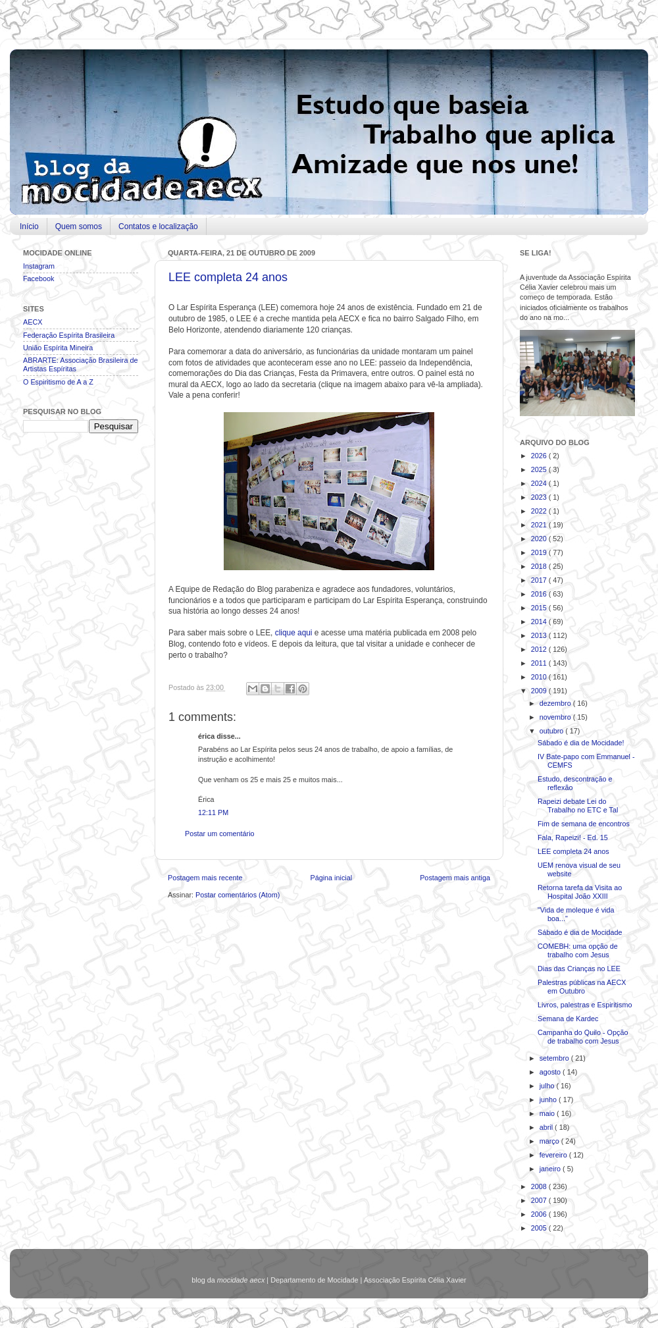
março (550, 1141)
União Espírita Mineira (58, 348)
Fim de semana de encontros (584, 824)
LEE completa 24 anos (228, 277)
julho (548, 1086)
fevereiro (554, 1155)
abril (547, 1127)
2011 (540, 663)
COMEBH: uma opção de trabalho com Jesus (578, 950)
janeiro (551, 1169)
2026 (540, 456)
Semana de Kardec (568, 1019)
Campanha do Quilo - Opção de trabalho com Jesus (583, 1036)
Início (29, 226)
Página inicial (331, 878)
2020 (540, 539)
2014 (540, 621)
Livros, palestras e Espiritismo (585, 1005)
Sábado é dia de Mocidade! (581, 743)
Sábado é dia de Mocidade (580, 932)
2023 (540, 497)
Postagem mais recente (205, 878)
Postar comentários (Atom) (237, 895)
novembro (556, 717)
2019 (540, 552)
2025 (540, 469)
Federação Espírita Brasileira (68, 335)
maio (548, 1113)
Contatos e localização (158, 226)
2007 (540, 1200)
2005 (540, 1228)
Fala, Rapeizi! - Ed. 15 (573, 837)
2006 (540, 1214)
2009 (540, 691)
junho (549, 1099)
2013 (540, 635)
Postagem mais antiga (455, 878)
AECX (32, 322)
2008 (540, 1186)
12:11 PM (213, 812)
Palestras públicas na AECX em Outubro (582, 986)
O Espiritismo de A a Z (58, 382)
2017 (540, 580)
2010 (540, 677)
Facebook (38, 278)
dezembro (556, 703)
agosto (551, 1072)
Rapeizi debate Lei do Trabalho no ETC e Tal (578, 805)
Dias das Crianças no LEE (579, 968)
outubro (553, 731)
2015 (540, 608)
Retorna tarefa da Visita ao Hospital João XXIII (580, 892)
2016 (540, 594)
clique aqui (294, 632)
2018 (540, 566)
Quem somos (78, 226)
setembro (555, 1058)
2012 (540, 649)
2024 (540, 483)
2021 (540, 525)
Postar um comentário (220, 833)
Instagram (39, 266)
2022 (540, 511)
